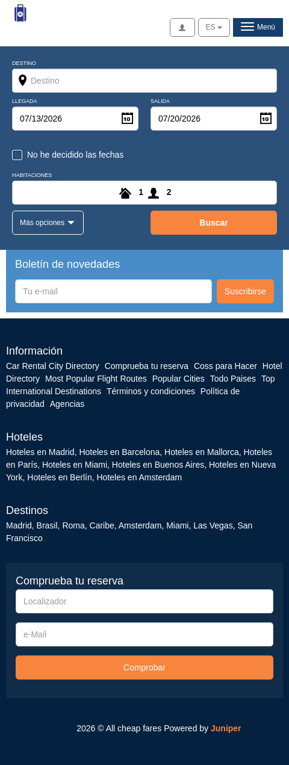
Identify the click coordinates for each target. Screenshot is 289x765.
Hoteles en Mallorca (201, 452)
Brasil (47, 525)
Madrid (19, 525)
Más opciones (43, 222)
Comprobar (144, 667)
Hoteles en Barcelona (119, 452)
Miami (176, 525)
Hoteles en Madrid (40, 452)
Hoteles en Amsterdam (139, 477)
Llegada (24, 101)
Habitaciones (32, 175)
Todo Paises (233, 378)
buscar (213, 223)
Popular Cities (178, 378)
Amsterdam (140, 525)
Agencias (67, 404)
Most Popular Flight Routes (96, 378)
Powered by (202, 728)
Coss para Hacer (225, 366)
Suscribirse (245, 291)
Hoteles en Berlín (59, 477)
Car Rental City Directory (52, 366)
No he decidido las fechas (75, 155)
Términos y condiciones (151, 391)
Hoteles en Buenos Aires (158, 464)
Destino (24, 63)
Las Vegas (212, 525)
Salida (160, 101)
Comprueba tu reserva (146, 366)
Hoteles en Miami (74, 464)
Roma (73, 525)
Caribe (102, 525)
